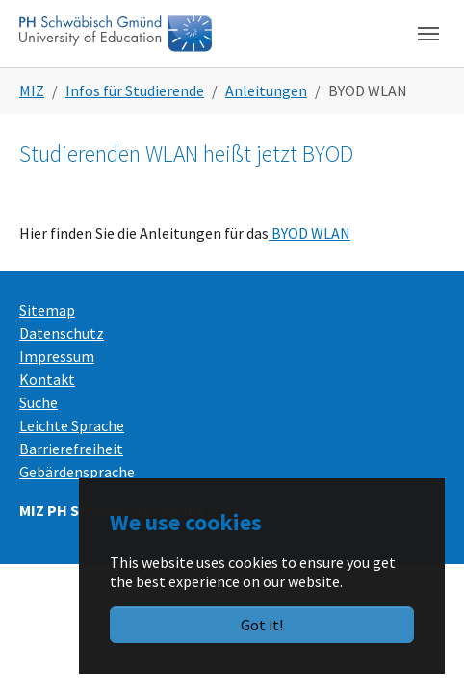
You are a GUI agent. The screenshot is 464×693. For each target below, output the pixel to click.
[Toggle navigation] (428, 33)
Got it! (262, 624)
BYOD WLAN (309, 233)
